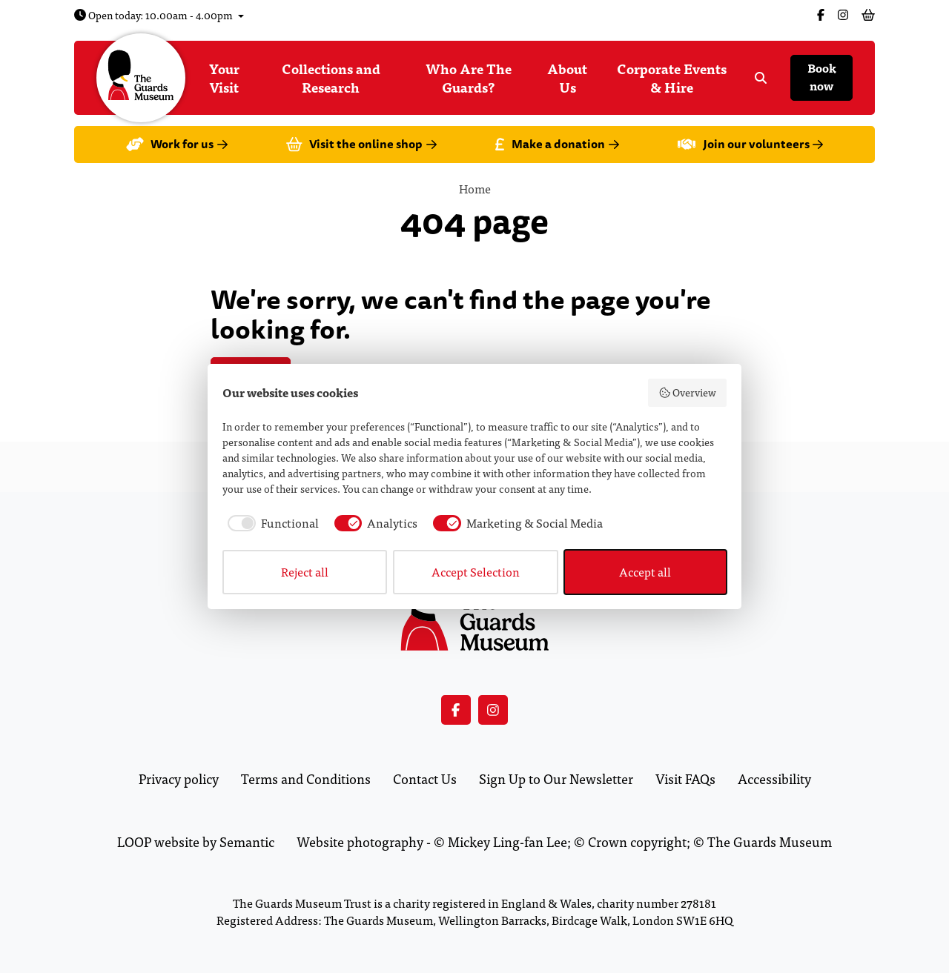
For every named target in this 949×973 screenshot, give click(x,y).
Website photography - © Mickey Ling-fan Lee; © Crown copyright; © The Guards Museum (564, 841)
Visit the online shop (361, 144)
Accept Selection (475, 572)
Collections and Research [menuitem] (331, 78)
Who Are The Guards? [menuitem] (469, 78)
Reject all (304, 572)
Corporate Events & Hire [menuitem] (672, 78)
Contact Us (425, 778)
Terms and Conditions (306, 778)
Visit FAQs (685, 778)
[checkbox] (270, 523)
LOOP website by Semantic (195, 841)
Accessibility (774, 778)
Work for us (177, 144)
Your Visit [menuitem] (224, 78)
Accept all (645, 572)
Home (475, 188)
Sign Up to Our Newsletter (556, 778)
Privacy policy (179, 778)
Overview (687, 392)
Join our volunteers (750, 144)
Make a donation (556, 144)
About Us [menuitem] (567, 78)
